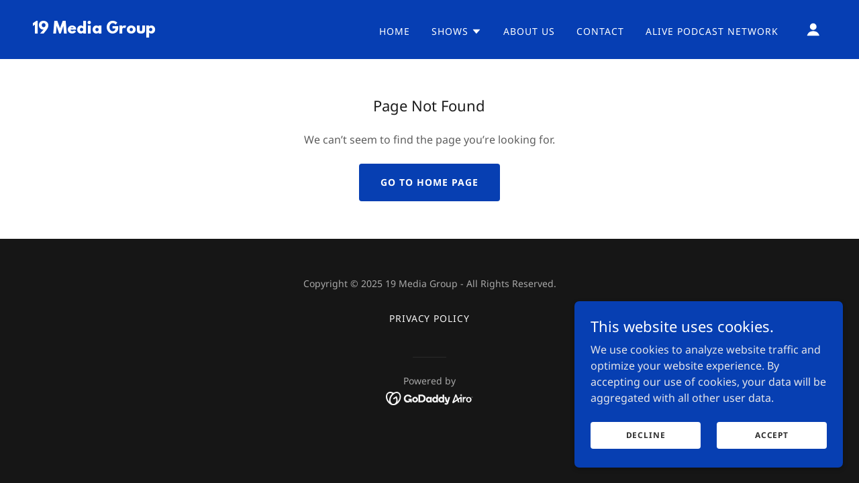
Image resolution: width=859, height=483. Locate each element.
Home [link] (394, 31)
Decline (646, 444)
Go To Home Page (429, 182)
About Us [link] (529, 31)
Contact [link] (600, 31)
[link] (94, 29)
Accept (772, 444)
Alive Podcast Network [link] (712, 31)
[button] (457, 31)
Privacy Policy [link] (429, 318)
